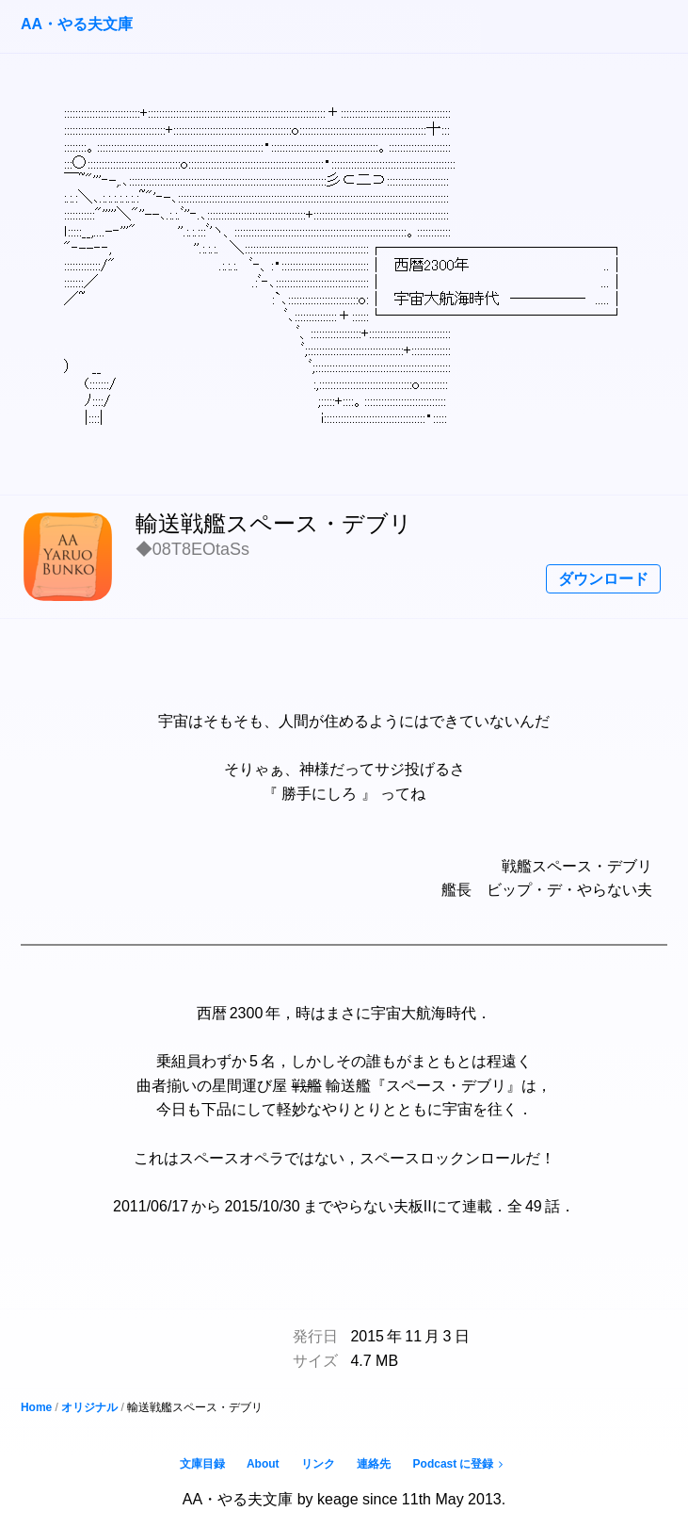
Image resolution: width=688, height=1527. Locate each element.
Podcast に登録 (461, 1463)
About (263, 1463)
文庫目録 (202, 1463)
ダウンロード (603, 579)
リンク (318, 1463)
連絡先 (374, 1463)
